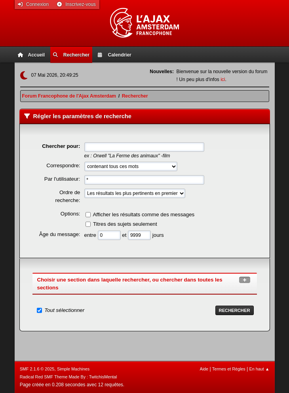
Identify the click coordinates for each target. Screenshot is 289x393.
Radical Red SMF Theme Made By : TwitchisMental (68, 376)
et (125, 235)
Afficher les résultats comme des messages (143, 214)
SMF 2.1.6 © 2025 (37, 369)
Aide (204, 369)
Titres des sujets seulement (125, 224)
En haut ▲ (259, 369)
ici (223, 79)
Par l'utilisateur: (62, 179)
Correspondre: (63, 165)
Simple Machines (73, 369)
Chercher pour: (61, 146)
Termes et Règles (228, 369)
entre (91, 235)
